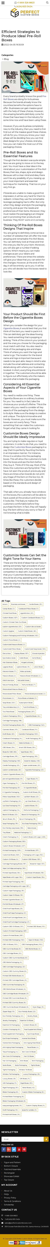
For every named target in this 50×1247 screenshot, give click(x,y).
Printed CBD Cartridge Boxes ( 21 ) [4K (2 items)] (15, 980)
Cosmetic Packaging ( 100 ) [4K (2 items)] (28, 734)
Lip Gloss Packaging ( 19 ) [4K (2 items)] (12, 806)
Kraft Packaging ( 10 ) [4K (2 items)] (10, 1110)
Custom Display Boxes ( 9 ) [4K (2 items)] (35, 1105)
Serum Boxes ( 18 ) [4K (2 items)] (9, 819)
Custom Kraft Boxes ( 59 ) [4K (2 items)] (32, 792)
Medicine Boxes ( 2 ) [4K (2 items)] (25, 743)
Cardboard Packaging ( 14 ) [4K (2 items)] (12, 738)
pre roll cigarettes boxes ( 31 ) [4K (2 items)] (13, 779)
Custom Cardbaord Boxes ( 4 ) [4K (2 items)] (32, 618)
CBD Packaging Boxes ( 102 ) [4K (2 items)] (32, 944)
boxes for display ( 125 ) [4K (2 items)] (32, 761)
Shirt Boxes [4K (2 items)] (24, 1061)
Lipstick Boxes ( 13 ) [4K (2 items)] (23, 667)
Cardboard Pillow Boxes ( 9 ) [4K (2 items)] (29, 609)
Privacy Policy (10, 1198)
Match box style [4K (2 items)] (8, 680)
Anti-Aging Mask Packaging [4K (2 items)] (13, 1047)
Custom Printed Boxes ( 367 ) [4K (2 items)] (13, 935)
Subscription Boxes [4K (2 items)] (26, 703)
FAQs (6, 1194)
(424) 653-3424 (23, 6)
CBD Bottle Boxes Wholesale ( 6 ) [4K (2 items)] (14, 989)
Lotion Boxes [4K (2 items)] (38, 667)
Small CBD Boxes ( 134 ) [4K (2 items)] (27, 747)
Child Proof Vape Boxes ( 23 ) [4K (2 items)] (13, 908)
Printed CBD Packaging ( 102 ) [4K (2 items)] (14, 940)
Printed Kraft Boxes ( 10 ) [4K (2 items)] (11, 1114)
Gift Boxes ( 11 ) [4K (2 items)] (25, 1079)
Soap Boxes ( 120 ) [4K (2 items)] (9, 703)
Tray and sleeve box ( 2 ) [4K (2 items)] (11, 707)
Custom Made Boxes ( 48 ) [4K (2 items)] (27, 631)
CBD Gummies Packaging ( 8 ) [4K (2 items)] (14, 985)
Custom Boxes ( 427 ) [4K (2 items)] (10, 618)
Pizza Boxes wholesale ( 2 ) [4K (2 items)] (27, 698)
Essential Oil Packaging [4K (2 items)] (11, 1025)
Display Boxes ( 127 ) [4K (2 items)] (21, 653)
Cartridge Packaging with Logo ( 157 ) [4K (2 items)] (16, 886)
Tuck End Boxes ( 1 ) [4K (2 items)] (30, 707)
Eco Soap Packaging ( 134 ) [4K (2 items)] (31, 823)
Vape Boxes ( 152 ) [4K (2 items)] (27, 752)
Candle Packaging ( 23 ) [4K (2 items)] (11, 765)
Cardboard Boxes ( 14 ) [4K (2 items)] (30, 729)
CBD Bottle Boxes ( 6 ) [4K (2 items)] (33, 949)
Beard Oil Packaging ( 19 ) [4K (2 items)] (31, 814)
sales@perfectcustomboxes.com (18, 1223)
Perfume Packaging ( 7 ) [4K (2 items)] (32, 810)
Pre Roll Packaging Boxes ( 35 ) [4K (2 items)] (14, 725)
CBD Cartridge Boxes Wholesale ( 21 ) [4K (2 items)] (16, 993)
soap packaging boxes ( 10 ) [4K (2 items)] (12, 1105)
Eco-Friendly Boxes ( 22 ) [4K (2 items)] (27, 1011)
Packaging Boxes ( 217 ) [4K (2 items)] (26, 712)
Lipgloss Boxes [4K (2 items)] (8, 667)
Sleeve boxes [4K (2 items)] (31, 828)
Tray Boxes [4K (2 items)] (6, 832)
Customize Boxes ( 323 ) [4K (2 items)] (11, 855)
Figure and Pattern (12, 1162)
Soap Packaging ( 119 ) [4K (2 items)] (10, 823)
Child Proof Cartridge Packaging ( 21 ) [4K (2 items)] (16, 922)
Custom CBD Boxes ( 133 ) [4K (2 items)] (31, 859)
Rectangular (9, 1173)
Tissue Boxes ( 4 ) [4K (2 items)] (33, 1047)
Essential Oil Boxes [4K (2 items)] (26, 1020)
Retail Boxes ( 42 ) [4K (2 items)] (28, 1087)
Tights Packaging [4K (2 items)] (9, 1070)
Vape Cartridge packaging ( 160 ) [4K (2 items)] (14, 868)
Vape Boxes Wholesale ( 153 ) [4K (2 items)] (34, 873)
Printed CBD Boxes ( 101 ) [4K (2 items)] (36, 926)
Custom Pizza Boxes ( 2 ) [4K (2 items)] (11, 640)
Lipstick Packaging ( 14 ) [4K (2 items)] (11, 810)
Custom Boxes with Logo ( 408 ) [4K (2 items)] (34, 837)
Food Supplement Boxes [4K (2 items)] (32, 1029)
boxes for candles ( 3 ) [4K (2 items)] (29, 1110)
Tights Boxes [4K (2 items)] (35, 1065)
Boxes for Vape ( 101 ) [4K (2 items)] (37, 864)
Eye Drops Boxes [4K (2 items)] (33, 1034)
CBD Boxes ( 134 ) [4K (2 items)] (9, 747)
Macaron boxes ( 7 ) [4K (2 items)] (9, 671)
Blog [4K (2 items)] (6, 59)
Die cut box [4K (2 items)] (7, 653)
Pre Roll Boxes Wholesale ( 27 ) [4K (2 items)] (13, 904)
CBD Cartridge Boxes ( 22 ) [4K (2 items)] (12, 953)
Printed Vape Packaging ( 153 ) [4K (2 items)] (13, 882)
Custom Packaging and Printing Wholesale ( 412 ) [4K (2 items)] (20, 635)
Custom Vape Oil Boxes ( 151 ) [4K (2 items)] (13, 895)
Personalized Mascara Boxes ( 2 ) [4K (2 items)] (14, 689)
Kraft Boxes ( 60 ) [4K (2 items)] (9, 734)
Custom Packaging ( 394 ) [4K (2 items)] (12, 716)
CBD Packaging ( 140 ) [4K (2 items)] (36, 725)
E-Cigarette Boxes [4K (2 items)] (30, 788)
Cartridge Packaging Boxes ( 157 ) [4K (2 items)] (14, 864)
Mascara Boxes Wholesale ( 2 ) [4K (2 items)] (30, 676)
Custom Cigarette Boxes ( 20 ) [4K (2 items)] (13, 774)
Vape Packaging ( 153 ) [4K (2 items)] (30, 756)
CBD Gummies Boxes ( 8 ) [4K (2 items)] (12, 949)
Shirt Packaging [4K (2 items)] (37, 1061)
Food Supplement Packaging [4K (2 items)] (13, 1034)
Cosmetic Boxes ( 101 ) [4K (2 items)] (10, 729)
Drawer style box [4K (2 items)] (38, 653)
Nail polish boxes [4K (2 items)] (23, 680)
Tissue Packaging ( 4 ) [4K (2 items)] (10, 1052)
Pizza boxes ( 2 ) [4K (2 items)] (8, 698)
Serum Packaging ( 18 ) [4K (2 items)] (27, 819)
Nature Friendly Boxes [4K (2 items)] (10, 685)
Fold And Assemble (12, 1169)
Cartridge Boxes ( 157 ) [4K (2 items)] (10, 756)
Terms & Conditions (12, 1201)
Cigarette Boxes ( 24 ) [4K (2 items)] (32, 716)
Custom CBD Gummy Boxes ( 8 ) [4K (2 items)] (15, 971)
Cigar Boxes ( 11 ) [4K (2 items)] (32, 779)
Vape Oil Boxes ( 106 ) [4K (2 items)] (35, 940)
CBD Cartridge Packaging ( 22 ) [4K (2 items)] (14, 967)
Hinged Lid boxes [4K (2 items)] (27, 662)
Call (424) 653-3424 (12, 1219)
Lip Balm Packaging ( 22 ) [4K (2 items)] (12, 801)
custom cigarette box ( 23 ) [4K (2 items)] (12, 626)
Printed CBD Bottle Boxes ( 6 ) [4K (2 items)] (13, 976)
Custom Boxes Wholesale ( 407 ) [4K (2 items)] (14, 846)
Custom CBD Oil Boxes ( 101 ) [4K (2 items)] (13, 926)
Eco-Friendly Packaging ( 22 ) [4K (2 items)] (13, 1016)
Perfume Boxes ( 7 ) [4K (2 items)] (29, 685)
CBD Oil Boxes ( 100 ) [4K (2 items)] (10, 944)
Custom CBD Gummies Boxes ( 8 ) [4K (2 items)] (15, 958)
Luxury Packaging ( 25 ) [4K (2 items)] (31, 1074)
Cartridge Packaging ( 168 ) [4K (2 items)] (12, 720)
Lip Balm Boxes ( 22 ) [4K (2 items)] (31, 797)
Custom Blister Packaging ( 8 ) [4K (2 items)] (33, 1092)
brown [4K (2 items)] (5, 604)
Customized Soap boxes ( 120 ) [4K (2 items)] (35, 649)
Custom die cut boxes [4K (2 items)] (33, 626)
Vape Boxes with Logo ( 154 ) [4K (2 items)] (13, 877)
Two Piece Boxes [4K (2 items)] (8, 712)
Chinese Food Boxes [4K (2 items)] (10, 613)
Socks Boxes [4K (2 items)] (7, 1065)
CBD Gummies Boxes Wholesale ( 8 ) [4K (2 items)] (16, 1007)
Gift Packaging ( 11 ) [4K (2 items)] (10, 1083)
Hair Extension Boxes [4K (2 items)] (10, 662)
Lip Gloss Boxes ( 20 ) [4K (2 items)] (32, 801)
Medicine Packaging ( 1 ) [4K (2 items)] (22, 832)
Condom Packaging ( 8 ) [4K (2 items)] (11, 1029)
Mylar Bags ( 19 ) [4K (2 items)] (38, 1007)
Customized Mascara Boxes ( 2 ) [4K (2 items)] (14, 644)
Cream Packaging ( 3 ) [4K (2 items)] (11, 837)
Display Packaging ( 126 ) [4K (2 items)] (12, 761)
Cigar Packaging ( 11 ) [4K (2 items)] (10, 783)
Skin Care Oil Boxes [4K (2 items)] (29, 1052)
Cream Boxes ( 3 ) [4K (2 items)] (9, 743)
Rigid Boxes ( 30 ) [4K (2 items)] (26, 1083)
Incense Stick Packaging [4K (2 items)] (11, 1043)
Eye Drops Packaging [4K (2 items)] (10, 1038)
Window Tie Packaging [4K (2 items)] (11, 1074)
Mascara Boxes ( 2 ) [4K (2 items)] (9, 676)
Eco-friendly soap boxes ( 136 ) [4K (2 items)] (13, 828)
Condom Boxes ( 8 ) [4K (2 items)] (30, 1025)
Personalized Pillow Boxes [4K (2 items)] (12, 694)
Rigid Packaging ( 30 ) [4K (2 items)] (11, 1087)
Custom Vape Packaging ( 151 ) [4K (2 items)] (13, 891)
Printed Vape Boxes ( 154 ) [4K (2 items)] (12, 873)
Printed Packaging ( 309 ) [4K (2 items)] (12, 850)
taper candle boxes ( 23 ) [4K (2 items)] (31, 765)
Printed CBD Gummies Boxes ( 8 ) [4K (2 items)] (15, 998)
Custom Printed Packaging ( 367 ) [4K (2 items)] (15, 931)
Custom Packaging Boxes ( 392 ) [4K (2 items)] (14, 841)
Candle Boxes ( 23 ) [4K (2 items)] (35, 604)
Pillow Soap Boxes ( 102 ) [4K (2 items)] (11, 797)
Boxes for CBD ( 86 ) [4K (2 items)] (10, 752)
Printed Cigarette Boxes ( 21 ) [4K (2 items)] (13, 900)
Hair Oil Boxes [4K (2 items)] (29, 1056)
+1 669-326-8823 (24, 2)
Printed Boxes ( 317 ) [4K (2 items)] (32, 850)
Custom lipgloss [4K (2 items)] (8, 631)
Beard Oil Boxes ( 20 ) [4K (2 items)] (10, 814)
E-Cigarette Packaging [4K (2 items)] (11, 792)
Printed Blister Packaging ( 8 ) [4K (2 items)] (13, 1096)
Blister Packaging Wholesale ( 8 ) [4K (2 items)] (14, 1101)
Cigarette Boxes (11, 328)
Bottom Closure (11, 1166)
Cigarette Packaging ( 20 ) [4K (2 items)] (34, 770)
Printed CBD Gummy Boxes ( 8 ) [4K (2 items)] (14, 1002)
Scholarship (9, 1205)
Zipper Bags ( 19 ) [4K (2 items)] (9, 1011)
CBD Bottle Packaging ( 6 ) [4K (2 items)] (12, 962)
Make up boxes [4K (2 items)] (25, 671)
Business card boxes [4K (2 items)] (18, 604)
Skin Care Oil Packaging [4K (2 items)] (11, 1056)
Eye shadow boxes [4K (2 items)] (9, 658)
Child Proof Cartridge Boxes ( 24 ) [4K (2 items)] (14, 917)
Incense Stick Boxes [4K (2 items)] (28, 1038)
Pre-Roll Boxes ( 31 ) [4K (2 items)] (28, 783)
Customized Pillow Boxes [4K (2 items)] (12, 649)
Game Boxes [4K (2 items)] (36, 658)
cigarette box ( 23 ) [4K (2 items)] (26, 613)
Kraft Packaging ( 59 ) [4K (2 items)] (33, 738)
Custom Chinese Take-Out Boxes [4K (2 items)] (14, 622)
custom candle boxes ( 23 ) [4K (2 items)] (12, 770)
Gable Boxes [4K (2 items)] (23, 658)
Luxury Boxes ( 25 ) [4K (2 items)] (9, 1079)
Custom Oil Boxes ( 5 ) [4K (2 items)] (10, 859)
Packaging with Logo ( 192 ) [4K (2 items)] (33, 855)
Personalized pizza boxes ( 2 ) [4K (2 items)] (35, 694)
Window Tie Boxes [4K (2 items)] (25, 1070)
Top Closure (9, 1180)
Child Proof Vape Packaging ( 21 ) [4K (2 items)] (14, 913)
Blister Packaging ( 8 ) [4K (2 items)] (10, 1092)
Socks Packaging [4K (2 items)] (21, 1065)
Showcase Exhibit (11, 1176)
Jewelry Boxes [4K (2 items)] (32, 1016)
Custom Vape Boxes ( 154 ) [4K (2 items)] (35, 877)
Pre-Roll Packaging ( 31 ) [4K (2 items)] (11, 788)
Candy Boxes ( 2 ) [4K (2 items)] (9, 609)
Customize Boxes (22, 447)
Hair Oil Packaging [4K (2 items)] (9, 1061)
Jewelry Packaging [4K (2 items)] (9, 1020)
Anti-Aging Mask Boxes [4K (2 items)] (32, 1043)
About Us (8, 1191)
